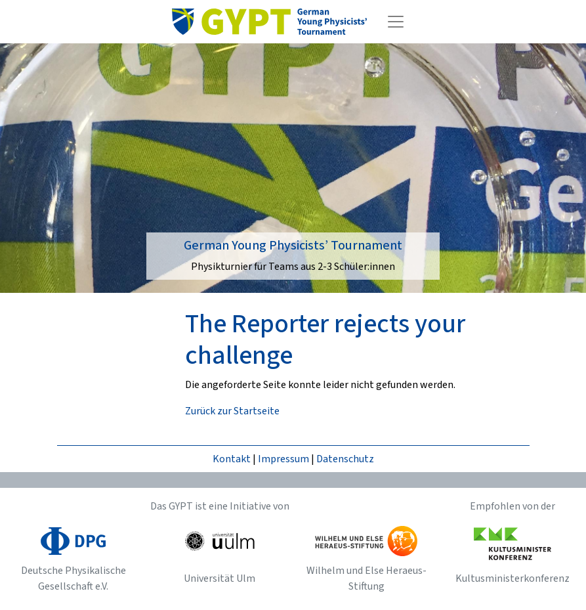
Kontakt (232, 459)
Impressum (283, 459)
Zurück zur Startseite (232, 411)
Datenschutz (345, 459)
